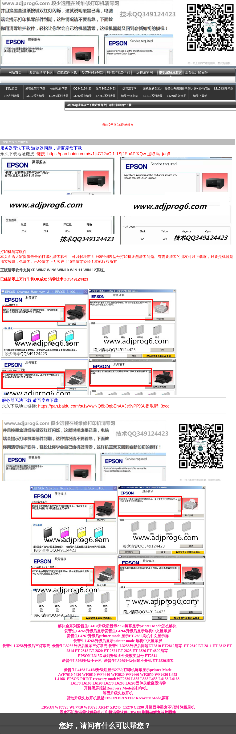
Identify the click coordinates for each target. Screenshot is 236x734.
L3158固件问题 (223, 88)
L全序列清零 (12, 96)
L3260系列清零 (82, 96)
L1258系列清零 (176, 96)
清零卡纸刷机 (129, 96)
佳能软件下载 (67, 72)
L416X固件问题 (200, 88)
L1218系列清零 (153, 96)
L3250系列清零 (58, 96)
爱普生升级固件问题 (176, 88)
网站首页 (15, 72)
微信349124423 (118, 72)
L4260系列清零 (105, 96)
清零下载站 (200, 96)
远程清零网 (144, 72)
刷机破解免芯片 (170, 72)
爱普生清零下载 (41, 72)
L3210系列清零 (35, 96)
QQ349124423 (93, 72)
